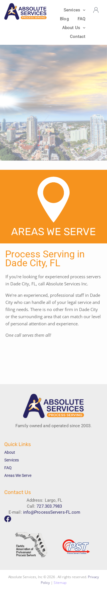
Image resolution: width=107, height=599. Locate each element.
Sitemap (60, 582)
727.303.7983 (49, 506)
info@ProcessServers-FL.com (51, 512)
